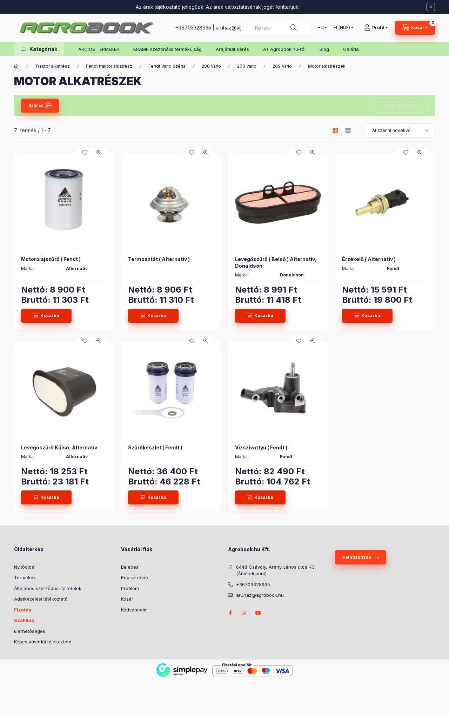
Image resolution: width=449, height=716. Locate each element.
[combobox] (276, 28)
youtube (258, 613)
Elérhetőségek (29, 631)
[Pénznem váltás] (341, 28)
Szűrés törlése (397, 105)
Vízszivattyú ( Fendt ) (261, 447)
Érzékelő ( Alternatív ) (369, 259)
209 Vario (282, 66)
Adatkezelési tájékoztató (41, 599)
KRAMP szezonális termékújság (167, 49)
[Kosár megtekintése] (415, 28)
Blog (324, 49)
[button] (39, 49)
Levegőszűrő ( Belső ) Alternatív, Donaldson (275, 262)
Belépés (130, 567)
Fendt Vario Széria (167, 66)
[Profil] (376, 28)
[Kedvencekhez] (85, 152)
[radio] (348, 130)
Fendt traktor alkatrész (109, 66)
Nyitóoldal (24, 567)
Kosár (127, 599)
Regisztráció (134, 577)
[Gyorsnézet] (99, 152)
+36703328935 (193, 28)
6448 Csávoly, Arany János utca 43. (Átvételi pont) (276, 570)
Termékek (25, 577)
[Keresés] (293, 27)
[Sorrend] (400, 130)
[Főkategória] (16, 66)
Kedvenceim (134, 610)
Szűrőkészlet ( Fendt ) (155, 447)
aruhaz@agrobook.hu (260, 595)
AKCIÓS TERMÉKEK (98, 49)
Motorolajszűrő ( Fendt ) (51, 259)
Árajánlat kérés (232, 49)
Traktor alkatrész (52, 66)
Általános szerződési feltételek (47, 588)
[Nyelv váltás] (320, 28)
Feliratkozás (356, 557)
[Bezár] (431, 7)
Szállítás (24, 620)
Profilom (130, 588)
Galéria (351, 49)
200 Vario (211, 66)
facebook (230, 613)
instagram (244, 613)
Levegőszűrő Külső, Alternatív (59, 447)
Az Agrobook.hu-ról (284, 49)
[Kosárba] (46, 316)
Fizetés (22, 610)
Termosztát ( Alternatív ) (159, 259)
